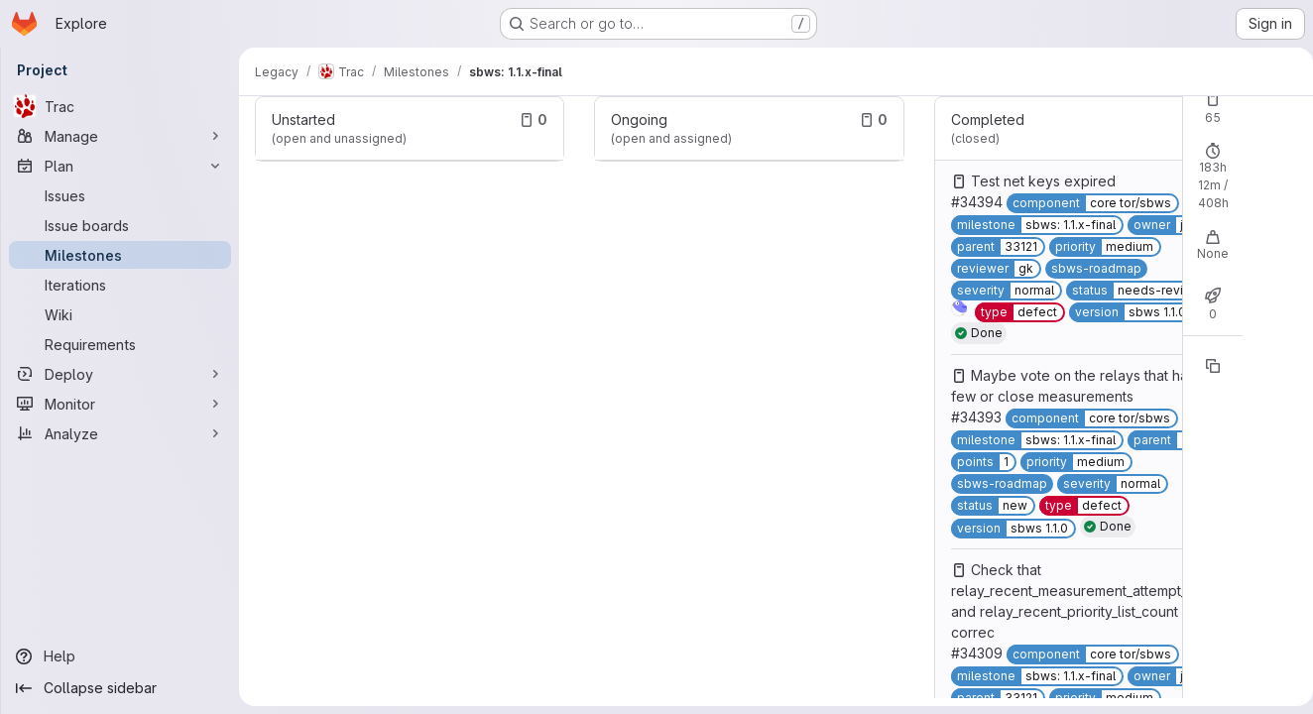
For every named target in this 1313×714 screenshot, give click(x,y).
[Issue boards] (120, 225)
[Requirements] (120, 344)
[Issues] (120, 195)
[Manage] (120, 136)
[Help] (120, 656)
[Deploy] (120, 374)
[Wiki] (120, 314)
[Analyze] (120, 433)
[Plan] (120, 165)
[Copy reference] (1205, 366)
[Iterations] (120, 284)
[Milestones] (120, 255)
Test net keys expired (1037, 181)
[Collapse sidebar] (120, 688)
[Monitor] (120, 403)
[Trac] (120, 106)
